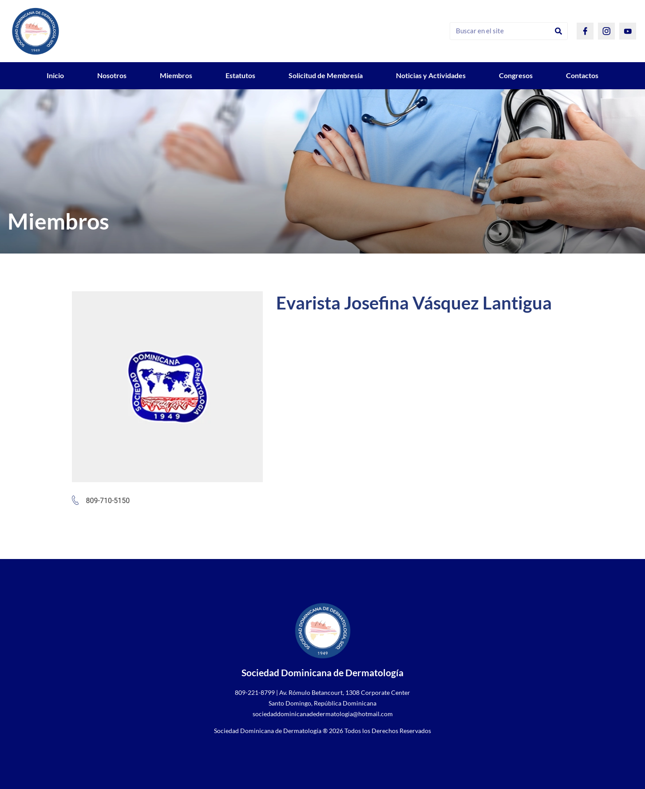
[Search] (558, 31)
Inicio (55, 75)
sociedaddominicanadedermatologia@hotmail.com (323, 714)
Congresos (516, 75)
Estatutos (240, 75)
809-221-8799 (255, 692)
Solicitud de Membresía (326, 75)
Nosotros (112, 75)
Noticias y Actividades (431, 75)
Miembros (176, 75)
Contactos (582, 75)
